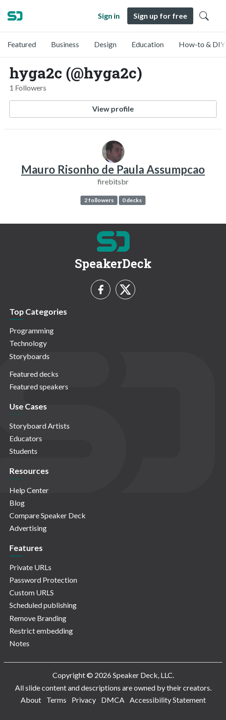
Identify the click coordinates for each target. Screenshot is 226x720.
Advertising (28, 527)
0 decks (132, 200)
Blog (17, 502)
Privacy (84, 699)
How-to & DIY (202, 44)
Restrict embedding (41, 630)
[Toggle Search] (204, 15)
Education (147, 44)
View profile (113, 108)
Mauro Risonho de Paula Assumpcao (113, 169)
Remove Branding (37, 618)
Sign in (109, 15)
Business (65, 44)
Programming (31, 330)
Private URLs (30, 567)
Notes (19, 643)
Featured (21, 44)
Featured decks (33, 373)
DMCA (112, 699)
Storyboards (29, 356)
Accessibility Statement (168, 699)
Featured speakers (38, 386)
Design (105, 44)
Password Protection (43, 579)
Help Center (29, 490)
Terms (56, 699)
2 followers (99, 200)
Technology (28, 343)
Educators (25, 438)
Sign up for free (160, 15)
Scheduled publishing (43, 604)
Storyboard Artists (39, 425)
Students (23, 450)
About (31, 699)
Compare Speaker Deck (47, 515)
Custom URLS (31, 592)
